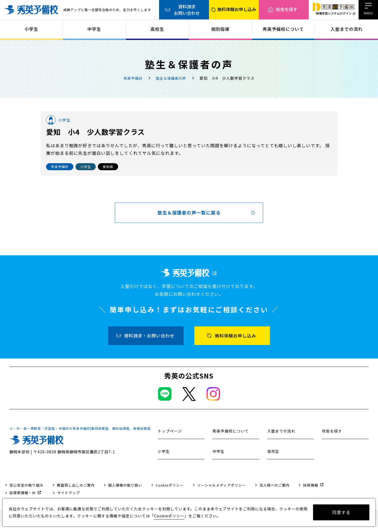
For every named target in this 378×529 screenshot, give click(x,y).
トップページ (171, 433)
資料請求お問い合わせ (187, 9)
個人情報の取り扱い (125, 487)
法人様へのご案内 (274, 487)
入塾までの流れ (347, 29)
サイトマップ (68, 495)
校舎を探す (286, 9)
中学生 (94, 29)
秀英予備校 (132, 78)
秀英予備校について (283, 29)
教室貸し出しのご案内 (76, 487)
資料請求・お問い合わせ (149, 338)
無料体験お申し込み (236, 9)
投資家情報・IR (22, 495)
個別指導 (220, 29)
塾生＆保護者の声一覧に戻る (189, 213)
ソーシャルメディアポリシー (221, 487)
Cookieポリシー (170, 487)
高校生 (157, 29)
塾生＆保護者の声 (172, 78)
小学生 (31, 29)
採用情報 (310, 487)
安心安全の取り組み (26, 487)
